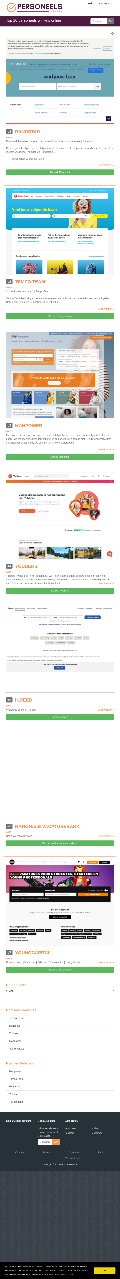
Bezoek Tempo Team (60, 316)
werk (10, 991)
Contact (19, 1152)
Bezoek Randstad (60, 172)
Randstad (14, 1025)
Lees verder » (106, 165)
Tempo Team (16, 1018)
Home (89, 3)
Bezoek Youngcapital (60, 969)
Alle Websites (16, 1048)
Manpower (15, 1041)
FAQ (100, 1152)
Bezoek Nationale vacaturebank (60, 843)
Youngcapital (16, 1101)
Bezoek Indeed (60, 717)
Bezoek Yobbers (60, 590)
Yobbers (13, 1033)
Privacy (46, 1152)
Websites (105, 3)
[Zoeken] (110, 21)
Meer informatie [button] (67, 1274)
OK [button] (104, 1270)
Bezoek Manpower (60, 457)
